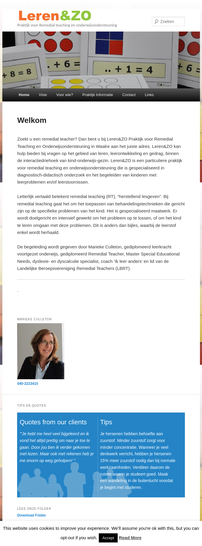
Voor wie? (64, 95)
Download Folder (31, 515)
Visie (43, 95)
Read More (130, 537)
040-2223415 (27, 384)
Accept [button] (108, 538)
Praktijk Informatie (97, 95)
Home (24, 95)
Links (149, 95)
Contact (129, 95)
